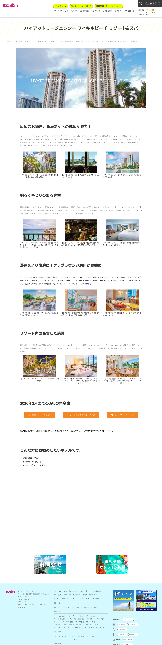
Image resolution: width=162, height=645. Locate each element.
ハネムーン (80, 616)
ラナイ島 (86, 607)
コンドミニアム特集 (59, 619)
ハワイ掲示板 (100, 11)
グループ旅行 (94, 625)
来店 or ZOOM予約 (59, 598)
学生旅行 (78, 625)
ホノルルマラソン (83, 636)
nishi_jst (133, 624)
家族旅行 (71, 625)
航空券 (64, 636)
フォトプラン (72, 636)
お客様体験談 (89, 11)
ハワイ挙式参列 (79, 622)
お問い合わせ (69, 6)
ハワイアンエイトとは (68, 11)
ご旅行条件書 (95, 598)
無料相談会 (76, 595)
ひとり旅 (85, 625)
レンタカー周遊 (71, 619)
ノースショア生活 (99, 619)
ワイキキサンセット (59, 616)
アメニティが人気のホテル (61, 628)
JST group (121, 634)
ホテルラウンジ (100, 628)
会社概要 (84, 595)
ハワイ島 (63, 607)
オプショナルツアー (77, 628)
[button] (22, 165)
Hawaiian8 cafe (132, 634)
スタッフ (81, 11)
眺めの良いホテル (59, 622)
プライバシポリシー (84, 598)
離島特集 (81, 619)
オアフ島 (56, 607)
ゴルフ (92, 636)
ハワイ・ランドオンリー (61, 639)
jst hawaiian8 (122, 629)
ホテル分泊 (89, 619)
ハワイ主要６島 (129, 11)
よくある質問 (111, 11)
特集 (70, 591)
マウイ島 (70, 607)
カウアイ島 (78, 607)
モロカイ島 (94, 607)
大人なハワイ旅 (90, 616)
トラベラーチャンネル (112, 6)
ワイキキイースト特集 (60, 625)
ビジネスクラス (89, 628)
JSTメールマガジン (127, 639)
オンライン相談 (71, 598)
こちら (90, 284)
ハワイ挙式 (69, 622)
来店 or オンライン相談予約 (87, 6)
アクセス (120, 11)
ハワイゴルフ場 (90, 622)
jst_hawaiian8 (122, 624)
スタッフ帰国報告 (85, 591)
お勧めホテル (71, 616)
